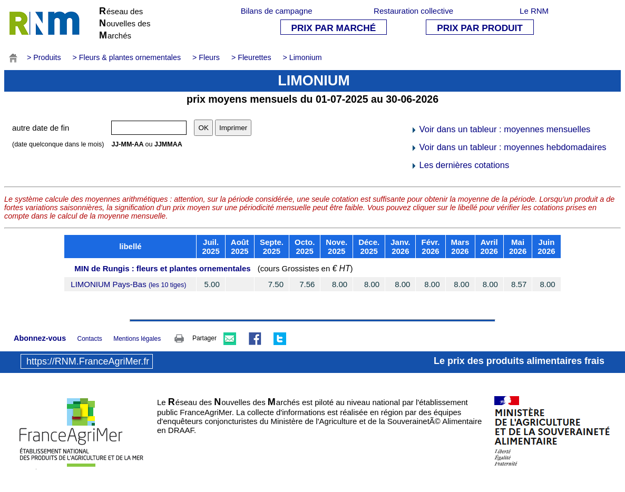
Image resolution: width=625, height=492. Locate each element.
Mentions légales (137, 338)
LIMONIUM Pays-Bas (128, 284)
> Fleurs (206, 57)
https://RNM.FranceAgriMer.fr (87, 361)
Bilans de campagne (276, 10)
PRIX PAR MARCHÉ (333, 28)
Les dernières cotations (460, 165)
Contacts (89, 338)
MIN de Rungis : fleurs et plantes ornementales (162, 268)
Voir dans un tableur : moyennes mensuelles (500, 129)
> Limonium (302, 57)
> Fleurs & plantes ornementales (127, 57)
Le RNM (534, 10)
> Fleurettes (251, 57)
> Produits (44, 57)
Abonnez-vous (40, 338)
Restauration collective (413, 10)
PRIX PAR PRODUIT (480, 28)
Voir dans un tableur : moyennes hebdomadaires (509, 147)
